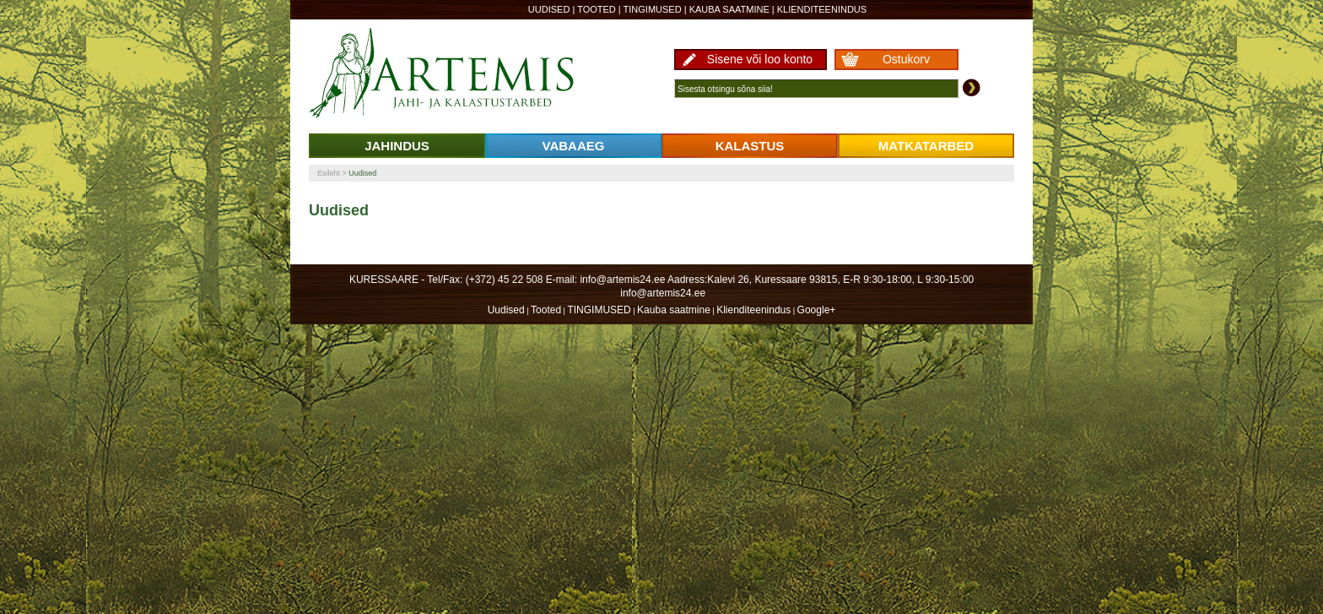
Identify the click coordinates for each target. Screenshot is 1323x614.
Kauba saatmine (729, 9)
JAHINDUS (396, 146)
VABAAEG (574, 146)
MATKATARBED (926, 146)
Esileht (328, 173)
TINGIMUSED (653, 9)
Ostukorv (906, 59)
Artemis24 (461, 74)
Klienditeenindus (822, 9)
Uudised (549, 9)
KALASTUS (750, 146)
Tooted (596, 9)
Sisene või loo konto (760, 59)
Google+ (816, 310)
